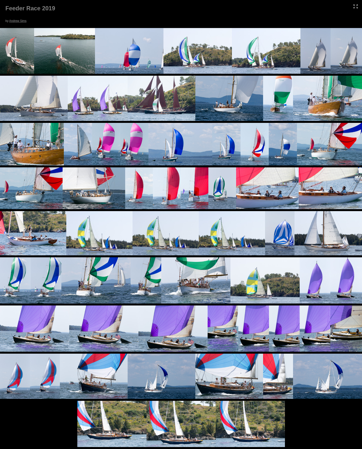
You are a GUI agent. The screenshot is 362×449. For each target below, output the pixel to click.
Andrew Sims (18, 21)
